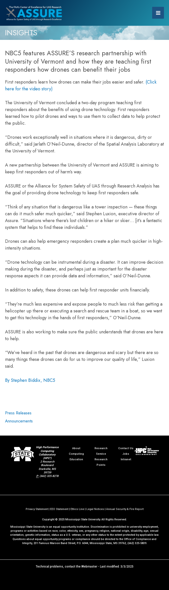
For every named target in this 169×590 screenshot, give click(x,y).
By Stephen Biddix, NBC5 (30, 380)
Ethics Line (77, 509)
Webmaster (89, 566)
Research (101, 448)
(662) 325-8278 (49, 476)
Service (101, 453)
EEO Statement (59, 509)
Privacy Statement (37, 509)
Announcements (19, 421)
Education (76, 459)
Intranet (126, 459)
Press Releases (18, 413)
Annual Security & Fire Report (125, 509)
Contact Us (125, 448)
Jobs (125, 453)
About (76, 448)
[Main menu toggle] (158, 13)
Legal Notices (95, 509)
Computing (76, 453)
